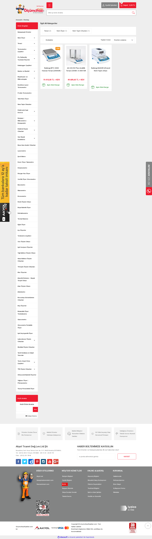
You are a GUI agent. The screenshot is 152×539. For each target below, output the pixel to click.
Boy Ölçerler (22, 306)
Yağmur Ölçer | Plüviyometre (23, 382)
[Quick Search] (24, 409)
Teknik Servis (66, 496)
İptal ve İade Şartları (94, 492)
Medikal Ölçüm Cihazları (26, 347)
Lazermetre (22, 151)
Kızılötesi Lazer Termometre (23, 86)
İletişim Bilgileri (67, 476)
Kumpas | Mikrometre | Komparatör (22, 120)
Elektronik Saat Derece (23, 111)
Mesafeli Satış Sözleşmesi (97, 480)
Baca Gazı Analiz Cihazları (27, 145)
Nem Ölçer (21, 38)
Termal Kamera (23, 219)
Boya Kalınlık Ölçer (24, 207)
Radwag (26, 20)
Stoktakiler (49, 40)
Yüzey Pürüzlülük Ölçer (26, 389)
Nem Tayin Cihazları (24, 104)
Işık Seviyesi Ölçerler (25, 247)
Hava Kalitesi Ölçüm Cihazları (25, 260)
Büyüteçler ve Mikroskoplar (23, 78)
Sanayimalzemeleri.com (45, 480)
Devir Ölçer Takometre (26, 162)
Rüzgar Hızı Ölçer (24, 173)
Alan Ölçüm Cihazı (24, 286)
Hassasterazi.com (43, 484)
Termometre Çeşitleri (22, 50)
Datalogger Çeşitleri (25, 65)
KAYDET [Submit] (127, 456)
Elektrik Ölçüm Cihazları (23, 130)
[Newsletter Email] (96, 456)
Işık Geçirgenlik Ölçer (25, 333)
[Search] (91, 13)
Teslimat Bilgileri (93, 488)
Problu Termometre (24, 93)
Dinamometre (22, 168)
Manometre (22, 190)
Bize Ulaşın (117, 484)
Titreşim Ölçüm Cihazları (26, 267)
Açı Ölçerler (22, 230)
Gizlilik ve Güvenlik (94, 496)
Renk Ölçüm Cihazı (24, 202)
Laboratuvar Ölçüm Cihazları (24, 340)
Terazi (20, 43)
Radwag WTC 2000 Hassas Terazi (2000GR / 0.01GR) (51, 69)
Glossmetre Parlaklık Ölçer (25, 326)
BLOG (64, 484)
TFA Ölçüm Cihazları (25, 369)
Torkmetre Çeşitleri (24, 236)
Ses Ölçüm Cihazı (24, 241)
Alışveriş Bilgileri (93, 476)
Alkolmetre (21, 292)
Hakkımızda (117, 476)
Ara (35, 409)
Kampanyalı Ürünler (24, 32)
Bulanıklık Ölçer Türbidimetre (23, 312)
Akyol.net (40, 476)
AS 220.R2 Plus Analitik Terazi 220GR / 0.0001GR (76, 69)
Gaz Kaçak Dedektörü (21, 138)
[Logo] (30, 9)
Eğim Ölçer (21, 224)
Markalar (116, 492)
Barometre (21, 185)
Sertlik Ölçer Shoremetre (27, 179)
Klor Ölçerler (22, 272)
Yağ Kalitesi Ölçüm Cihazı (26, 253)
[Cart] (127, 5)
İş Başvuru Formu (119, 488)
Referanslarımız (118, 480)
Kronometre (22, 196)
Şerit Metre (22, 156)
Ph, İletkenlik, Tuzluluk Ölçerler (24, 58)
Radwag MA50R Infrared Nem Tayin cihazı (100, 69)
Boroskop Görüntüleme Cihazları (26, 299)
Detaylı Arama (31, 416)
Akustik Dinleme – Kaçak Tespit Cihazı (26, 279)
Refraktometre (23, 213)
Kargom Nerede (67, 488)
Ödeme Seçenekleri (94, 484)
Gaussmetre (22, 319)
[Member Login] (109, 5)
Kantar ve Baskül (23, 71)
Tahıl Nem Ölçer (23, 99)
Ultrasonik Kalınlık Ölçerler (27, 375)
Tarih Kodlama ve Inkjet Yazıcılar (26, 354)
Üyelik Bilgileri (67, 480)
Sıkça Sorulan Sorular (69, 492)
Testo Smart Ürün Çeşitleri (24, 362)
